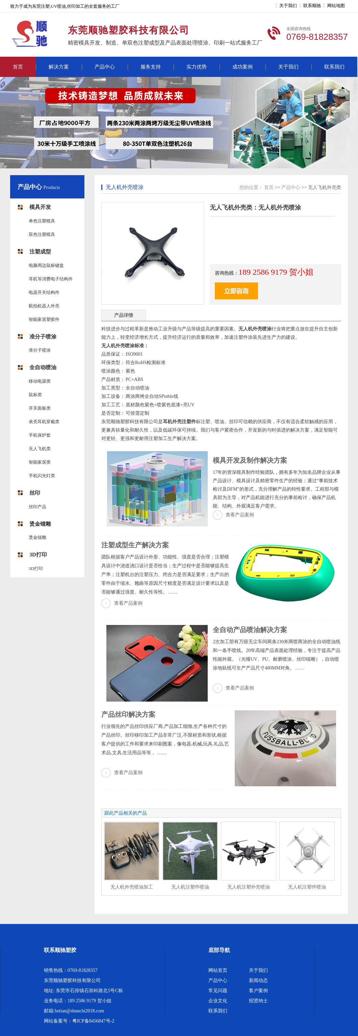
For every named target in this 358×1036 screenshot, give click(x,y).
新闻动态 (258, 980)
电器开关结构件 (44, 292)
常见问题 (217, 990)
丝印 (34, 493)
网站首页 (217, 970)
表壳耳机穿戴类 (44, 421)
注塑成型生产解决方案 (135, 545)
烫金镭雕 (40, 524)
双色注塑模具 (42, 234)
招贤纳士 (258, 1000)
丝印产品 (37, 506)
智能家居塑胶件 (44, 319)
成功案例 (242, 67)
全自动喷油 (42, 367)
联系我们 (334, 67)
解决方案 (59, 67)
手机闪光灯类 (42, 475)
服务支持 (150, 67)
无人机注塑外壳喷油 (248, 887)
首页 (18, 67)
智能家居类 (40, 462)
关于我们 (288, 5)
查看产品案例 (240, 514)
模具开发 (40, 207)
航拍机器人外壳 (44, 305)
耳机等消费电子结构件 (51, 278)
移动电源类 (40, 381)
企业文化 (217, 1000)
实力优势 (196, 67)
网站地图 (336, 5)
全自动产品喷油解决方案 (250, 629)
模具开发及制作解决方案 (250, 460)
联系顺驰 (312, 5)
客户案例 (258, 990)
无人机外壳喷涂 (125, 187)
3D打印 (38, 554)
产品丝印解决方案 (128, 714)
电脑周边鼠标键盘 (46, 265)
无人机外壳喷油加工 (131, 887)
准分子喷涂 (42, 336)
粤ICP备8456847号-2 (93, 1021)
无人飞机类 (40, 448)
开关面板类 (40, 408)
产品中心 (105, 67)
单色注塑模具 (42, 220)
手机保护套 (40, 435)
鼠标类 (35, 394)
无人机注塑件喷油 (190, 887)
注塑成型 (40, 251)
